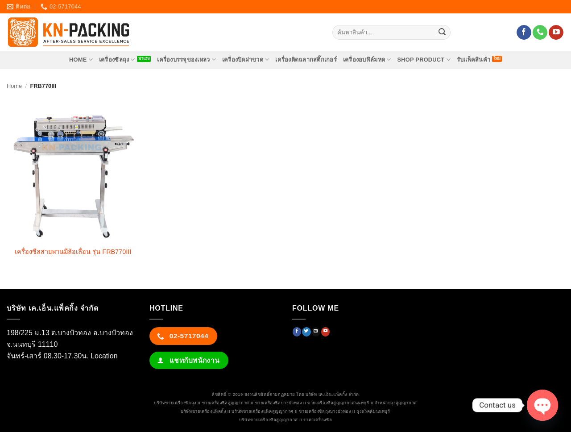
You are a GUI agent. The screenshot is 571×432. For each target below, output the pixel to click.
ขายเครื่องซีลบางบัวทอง (278, 403)
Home (14, 86)
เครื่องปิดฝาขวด (245, 59)
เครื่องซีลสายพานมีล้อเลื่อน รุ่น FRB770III (73, 251)
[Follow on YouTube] (556, 32)
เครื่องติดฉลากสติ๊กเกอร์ (306, 59)
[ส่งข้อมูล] (442, 32)
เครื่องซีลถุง (117, 59)
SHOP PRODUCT (423, 59)
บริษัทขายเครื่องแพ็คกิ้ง (203, 411)
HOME (81, 59)
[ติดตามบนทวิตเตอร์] (306, 331)
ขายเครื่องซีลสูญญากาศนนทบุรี (338, 403)
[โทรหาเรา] (540, 32)
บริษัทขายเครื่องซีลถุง (175, 403)
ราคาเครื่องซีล (317, 420)
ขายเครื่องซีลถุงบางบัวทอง (325, 411)
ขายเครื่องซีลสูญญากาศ (225, 403)
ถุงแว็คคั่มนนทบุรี (373, 411)
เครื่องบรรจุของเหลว (186, 59)
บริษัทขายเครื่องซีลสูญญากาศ (268, 420)
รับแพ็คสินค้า (473, 59)
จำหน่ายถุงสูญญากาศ (396, 403)
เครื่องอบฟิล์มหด (367, 59)
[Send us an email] (315, 331)
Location (104, 356)
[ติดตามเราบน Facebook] (524, 32)
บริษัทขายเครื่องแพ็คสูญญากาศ (262, 411)
